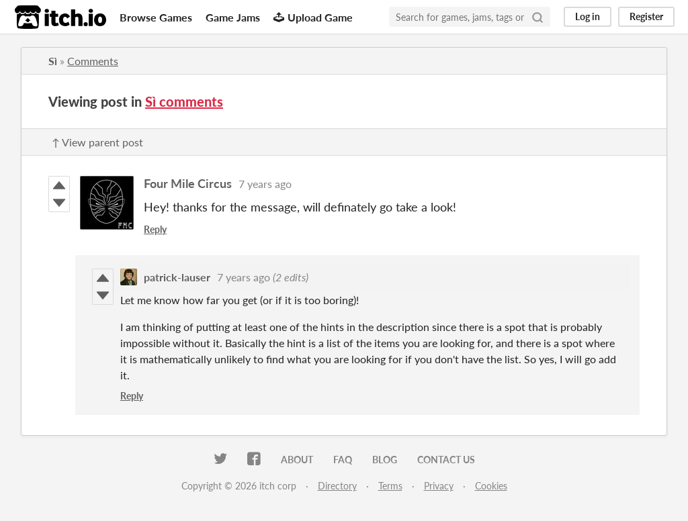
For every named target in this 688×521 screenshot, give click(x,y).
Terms (390, 485)
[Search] (537, 17)
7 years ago (265, 183)
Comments (92, 60)
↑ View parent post (97, 142)
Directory (337, 485)
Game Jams (233, 17)
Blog (384, 459)
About (297, 459)
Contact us (446, 459)
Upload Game (313, 17)
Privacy (439, 485)
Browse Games (156, 17)
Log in (587, 16)
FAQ (342, 459)
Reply (155, 229)
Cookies (491, 485)
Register (646, 16)
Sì (52, 60)
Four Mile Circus (188, 183)
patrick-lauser (177, 277)
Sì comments (184, 101)
